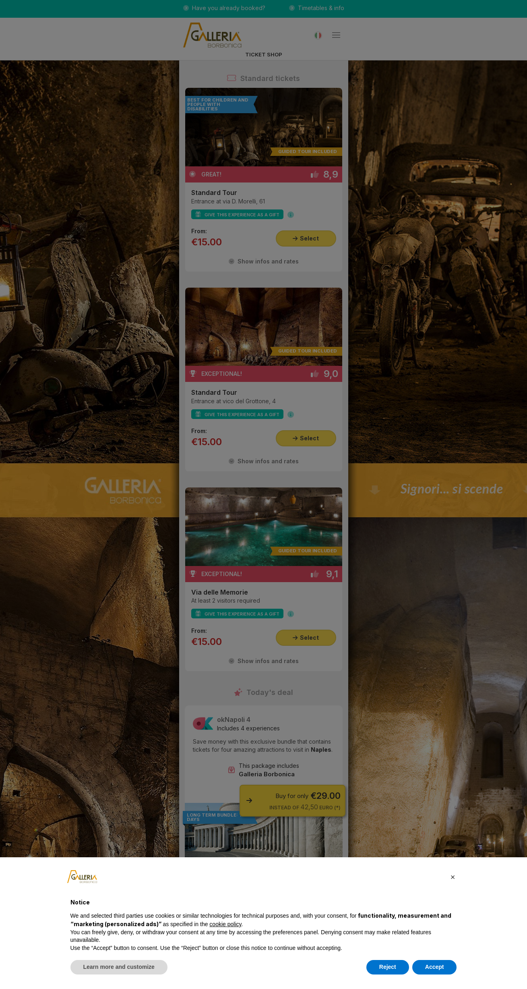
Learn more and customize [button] (119, 967)
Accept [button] (434, 967)
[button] (452, 876)
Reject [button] (387, 967)
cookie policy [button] (225, 924)
